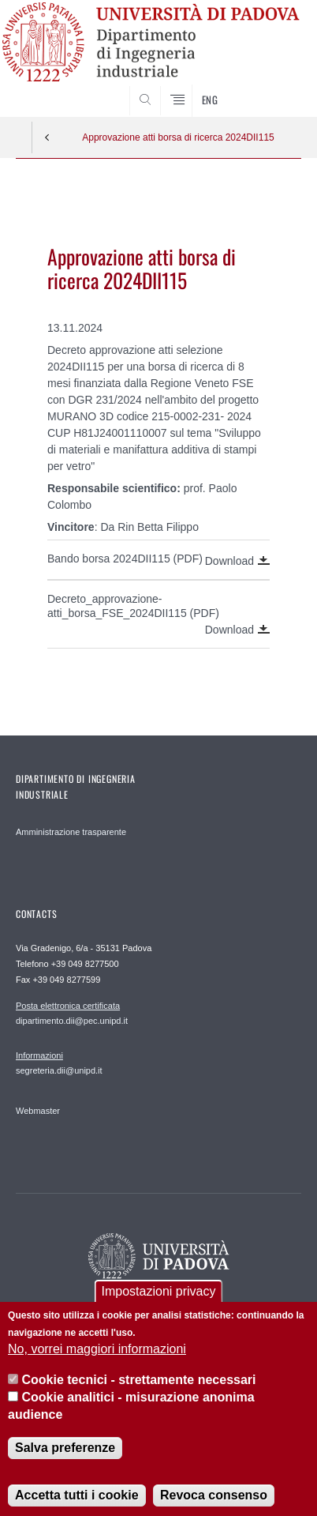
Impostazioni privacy (159, 1305)
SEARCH (273, 86)
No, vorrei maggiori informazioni (97, 1364)
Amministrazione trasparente (71, 832)
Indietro (47, 137)
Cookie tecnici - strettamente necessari (139, 1394)
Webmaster (38, 1110)
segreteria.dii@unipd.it (59, 1062)
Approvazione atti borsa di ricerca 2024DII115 (178, 137)
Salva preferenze (65, 1462)
